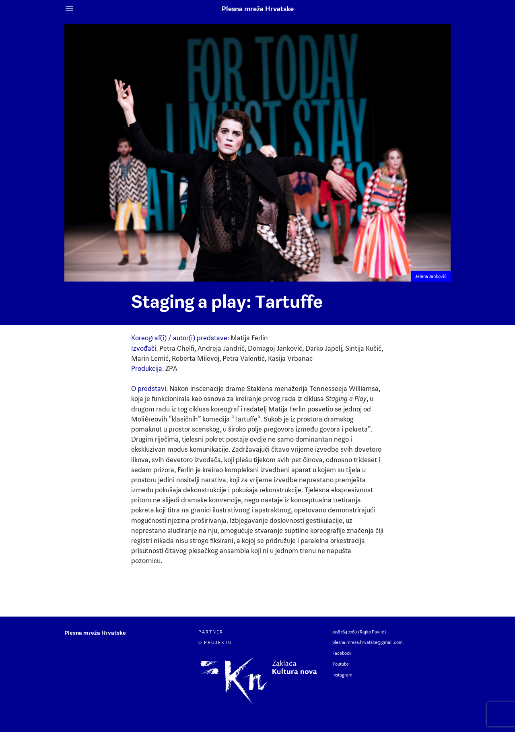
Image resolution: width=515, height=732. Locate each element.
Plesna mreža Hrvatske (258, 8)
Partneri (211, 632)
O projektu (215, 642)
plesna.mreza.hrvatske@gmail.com (367, 642)
